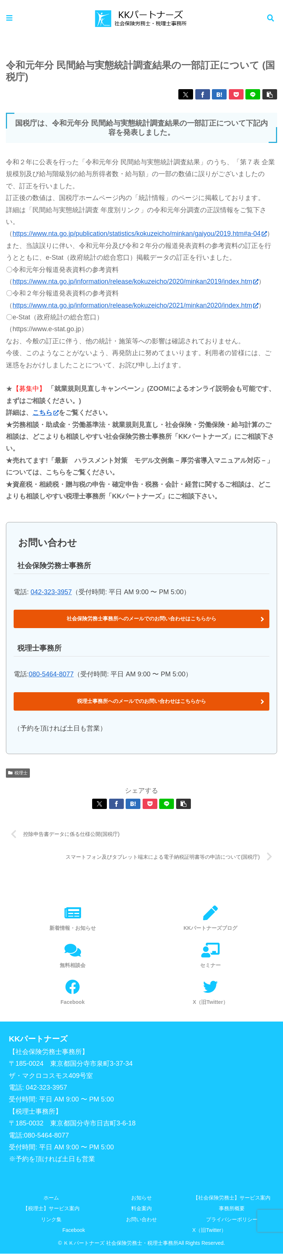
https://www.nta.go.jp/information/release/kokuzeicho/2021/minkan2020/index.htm (135, 305)
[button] (269, 94)
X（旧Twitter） (209, 1230)
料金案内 (141, 1209)
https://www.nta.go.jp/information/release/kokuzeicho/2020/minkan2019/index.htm (135, 281)
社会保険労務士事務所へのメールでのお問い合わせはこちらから (141, 618)
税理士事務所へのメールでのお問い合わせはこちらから (141, 701)
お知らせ (141, 1198)
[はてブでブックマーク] (219, 94)
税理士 (18, 772)
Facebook (73, 1230)
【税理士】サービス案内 (51, 1209)
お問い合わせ (141, 1219)
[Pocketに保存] (236, 94)
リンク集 (51, 1219)
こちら (45, 412)
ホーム (51, 1198)
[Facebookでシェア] (202, 94)
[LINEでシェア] (252, 94)
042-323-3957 (51, 592)
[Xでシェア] (185, 94)
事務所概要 (232, 1209)
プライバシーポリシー (232, 1219)
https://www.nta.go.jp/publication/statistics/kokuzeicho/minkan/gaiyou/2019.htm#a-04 (140, 233)
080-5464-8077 (51, 674)
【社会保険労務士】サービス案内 (231, 1198)
